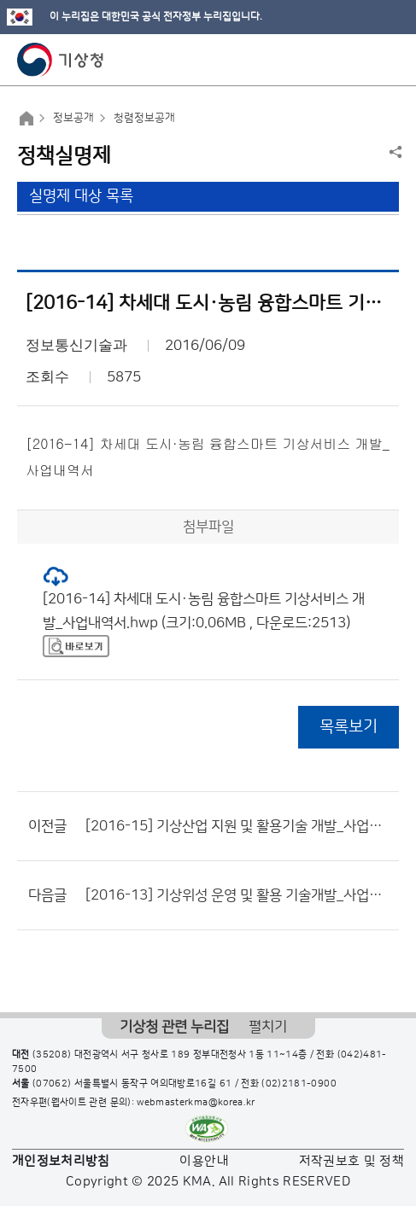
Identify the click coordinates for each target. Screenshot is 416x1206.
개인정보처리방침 (61, 1161)
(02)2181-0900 (299, 1084)
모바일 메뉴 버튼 (388, 59)
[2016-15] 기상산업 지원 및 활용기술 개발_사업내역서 (237, 826)
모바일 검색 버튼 (361, 59)
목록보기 (348, 727)
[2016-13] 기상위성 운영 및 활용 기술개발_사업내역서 (237, 895)
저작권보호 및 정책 (352, 1161)
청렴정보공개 (144, 118)
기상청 (60, 60)
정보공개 (73, 118)
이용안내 (203, 1161)
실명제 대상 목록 (81, 196)
